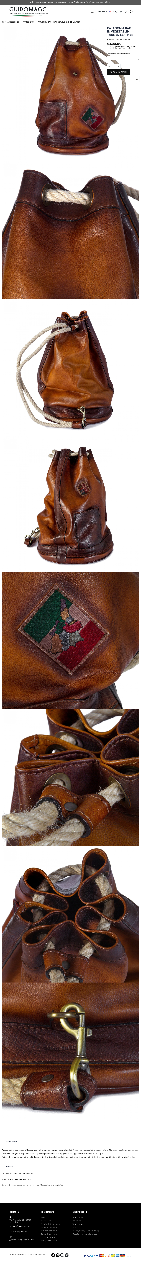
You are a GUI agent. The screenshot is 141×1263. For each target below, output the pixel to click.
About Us (45, 1217)
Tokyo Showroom (49, 1234)
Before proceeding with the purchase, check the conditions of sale (123, 47)
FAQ (74, 1227)
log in (49, 1185)
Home (3, 22)
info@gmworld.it (21, 1231)
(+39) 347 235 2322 (95, 2)
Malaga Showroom (49, 1240)
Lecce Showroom (49, 1237)
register (59, 1185)
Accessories (13, 22)
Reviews (10, 1166)
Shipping (77, 1221)
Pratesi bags (28, 22)
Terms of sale (79, 1217)
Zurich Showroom (49, 1230)
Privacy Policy (79, 1230)
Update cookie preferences (85, 1234)
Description (11, 1142)
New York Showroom (50, 1224)
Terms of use (78, 1224)
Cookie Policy (93, 1230)
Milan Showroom (49, 1227)
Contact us (46, 1221)
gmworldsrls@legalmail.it (21, 1239)
